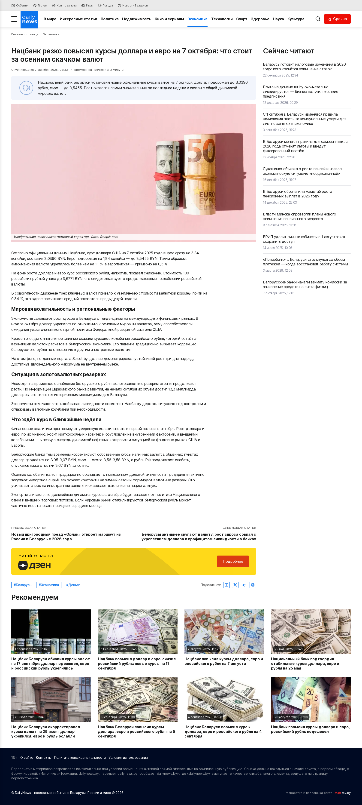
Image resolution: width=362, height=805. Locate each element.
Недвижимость (136, 19)
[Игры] (87, 5)
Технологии (222, 19)
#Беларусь (22, 585)
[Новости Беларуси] (133, 5)
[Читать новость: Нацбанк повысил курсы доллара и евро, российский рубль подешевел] (311, 707)
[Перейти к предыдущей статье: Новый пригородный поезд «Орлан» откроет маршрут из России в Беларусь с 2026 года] (72, 533)
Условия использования (128, 757)
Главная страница (25, 34)
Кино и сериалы (169, 19)
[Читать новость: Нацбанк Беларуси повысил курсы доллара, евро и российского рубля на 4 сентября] (224, 707)
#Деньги (73, 585)
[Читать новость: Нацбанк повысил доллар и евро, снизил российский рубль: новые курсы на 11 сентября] (138, 639)
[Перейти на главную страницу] (29, 19)
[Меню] (14, 19)
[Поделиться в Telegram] (244, 585)
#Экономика (49, 585)
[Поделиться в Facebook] (226, 585)
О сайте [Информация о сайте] (26, 757)
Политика (110, 19)
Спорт (241, 19)
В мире (50, 19)
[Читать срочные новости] (337, 19)
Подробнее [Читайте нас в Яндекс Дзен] (233, 561)
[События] (19, 5)
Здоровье (260, 19)
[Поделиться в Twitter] (235, 585)
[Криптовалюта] (64, 5)
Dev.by (343, 793)
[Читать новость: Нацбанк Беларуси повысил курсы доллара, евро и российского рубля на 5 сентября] (138, 707)
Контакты (43, 757)
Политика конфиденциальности (80, 757)
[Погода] (105, 5)
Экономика (197, 19)
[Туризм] (40, 5)
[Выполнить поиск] (318, 19)
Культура (295, 19)
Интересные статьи (78, 19)
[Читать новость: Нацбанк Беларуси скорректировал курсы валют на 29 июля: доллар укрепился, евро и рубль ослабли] (51, 707)
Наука (278, 19)
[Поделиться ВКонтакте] (253, 585)
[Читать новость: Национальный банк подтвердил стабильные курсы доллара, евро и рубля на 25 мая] (311, 639)
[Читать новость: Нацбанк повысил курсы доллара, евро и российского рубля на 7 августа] (224, 639)
